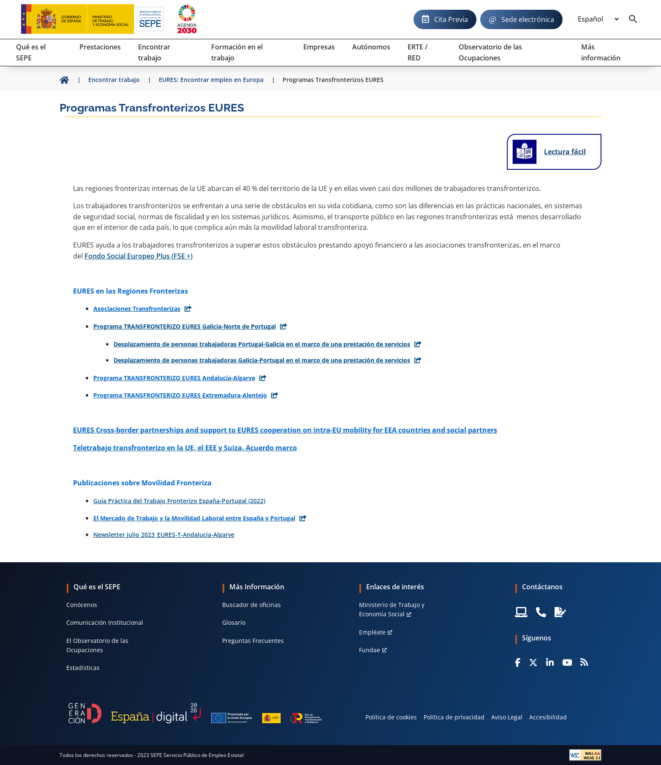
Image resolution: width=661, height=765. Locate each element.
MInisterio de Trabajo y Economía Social (391, 609)
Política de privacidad (454, 717)
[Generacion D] (195, 713)
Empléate (372, 632)
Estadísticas (83, 668)
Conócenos (81, 605)
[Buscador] (633, 19)
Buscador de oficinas (251, 605)
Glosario (233, 622)
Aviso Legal (506, 717)
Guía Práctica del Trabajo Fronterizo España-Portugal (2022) (179, 501)
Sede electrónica (527, 19)
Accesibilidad (548, 717)
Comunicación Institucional (104, 622)
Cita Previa (451, 19)
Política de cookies (391, 717)
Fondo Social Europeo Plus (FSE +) (138, 256)
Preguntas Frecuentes (253, 641)
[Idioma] (598, 19)
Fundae (369, 650)
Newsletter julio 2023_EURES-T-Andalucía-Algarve (163, 535)
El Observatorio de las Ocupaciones (97, 645)
